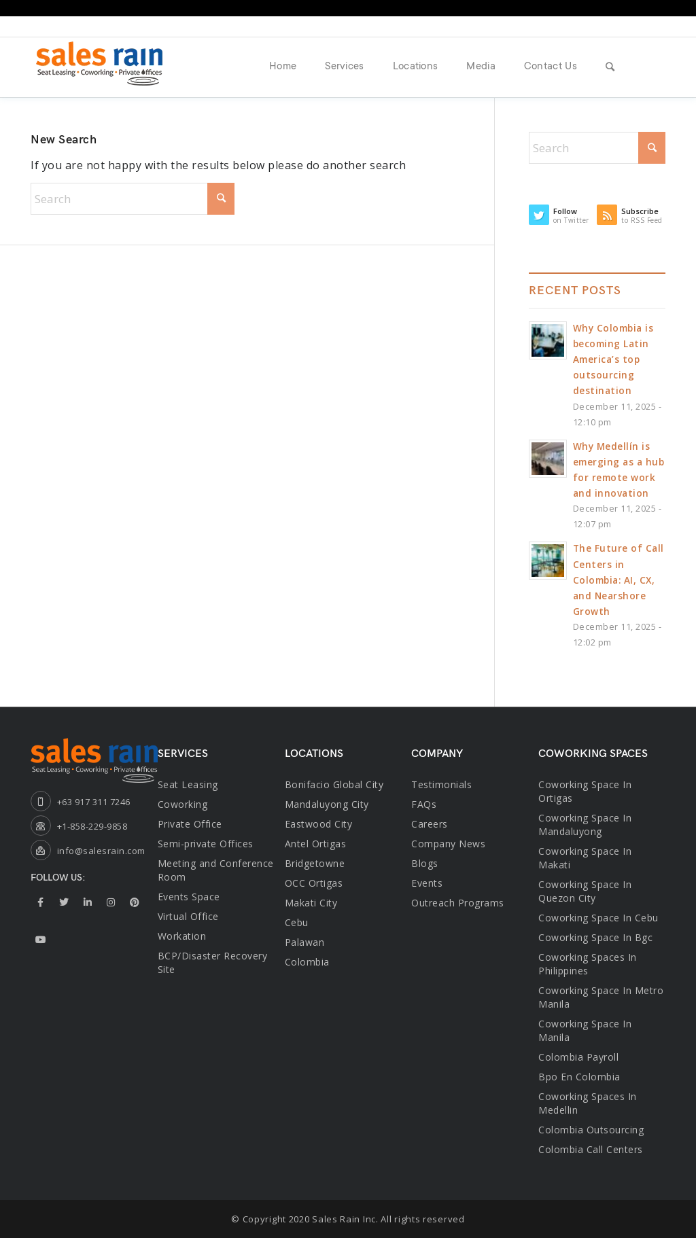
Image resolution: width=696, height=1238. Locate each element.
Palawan (305, 942)
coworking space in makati (584, 858)
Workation (182, 936)
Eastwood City (319, 823)
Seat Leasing (188, 784)
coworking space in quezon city (584, 891)
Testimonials (441, 784)
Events (426, 883)
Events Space (189, 896)
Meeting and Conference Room (216, 870)
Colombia (307, 961)
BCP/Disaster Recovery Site (213, 962)
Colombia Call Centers (592, 1149)
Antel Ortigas (316, 843)
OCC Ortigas (314, 883)
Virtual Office (188, 916)
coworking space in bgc (595, 937)
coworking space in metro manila (600, 997)
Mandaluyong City (327, 804)
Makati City (311, 902)
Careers (429, 823)
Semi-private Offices (206, 843)
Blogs (424, 863)
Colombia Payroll (578, 1056)
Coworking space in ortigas (584, 791)
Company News (448, 843)
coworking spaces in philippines (587, 964)
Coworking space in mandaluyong (584, 824)
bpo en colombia (579, 1076)
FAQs (423, 804)
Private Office (190, 823)
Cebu (297, 922)
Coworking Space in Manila (584, 1030)
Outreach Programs (457, 902)
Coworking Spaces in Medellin (587, 1103)
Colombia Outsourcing (591, 1129)
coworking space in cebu (598, 917)
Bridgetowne (315, 863)
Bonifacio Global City (334, 784)
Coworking (183, 804)
